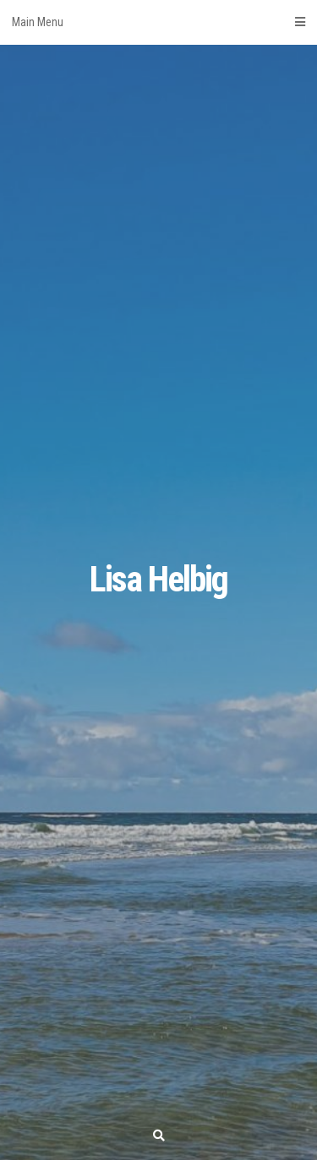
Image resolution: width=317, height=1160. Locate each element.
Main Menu (158, 22)
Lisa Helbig (158, 579)
